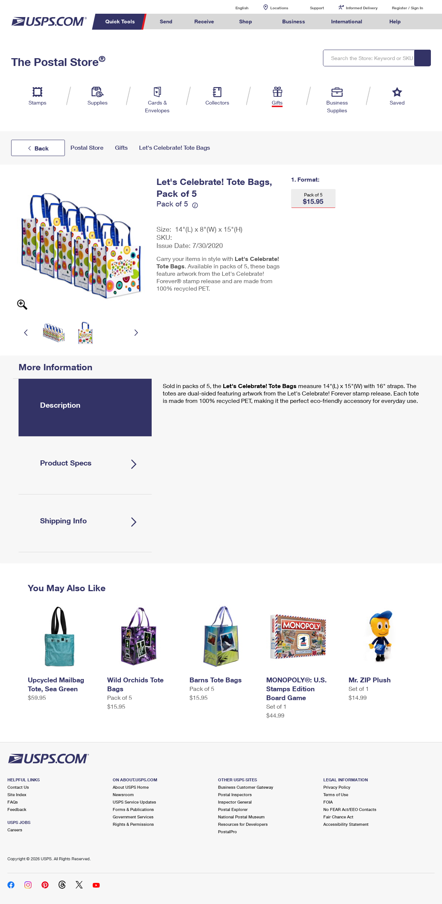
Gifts (121, 147)
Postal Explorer (233, 809)
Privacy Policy (336, 787)
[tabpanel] (290, 395)
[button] (313, 198)
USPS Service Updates (134, 801)
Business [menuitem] (293, 21)
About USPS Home (131, 787)
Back (41, 148)
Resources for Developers (243, 824)
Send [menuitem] (166, 21)
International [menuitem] (346, 21)
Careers (14, 829)
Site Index (16, 794)
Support (317, 8)
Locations (279, 8)
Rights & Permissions (133, 824)
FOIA (328, 801)
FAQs (12, 801)
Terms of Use (335, 794)
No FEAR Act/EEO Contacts (349, 809)
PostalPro (227, 831)
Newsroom (123, 794)
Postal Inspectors (235, 794)
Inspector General (235, 801)
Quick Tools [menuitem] (120, 21)
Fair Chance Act (338, 816)
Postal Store (86, 147)
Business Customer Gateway (245, 787)
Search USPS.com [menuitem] (425, 22)
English (234, 7)
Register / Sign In (407, 8)
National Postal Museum (241, 816)
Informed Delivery (361, 8)
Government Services (133, 816)
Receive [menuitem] (204, 21)
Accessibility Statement (346, 824)
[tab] (85, 407)
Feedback (16, 809)
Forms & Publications (133, 809)
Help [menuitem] (395, 21)
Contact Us (18, 787)
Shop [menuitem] (245, 21)
